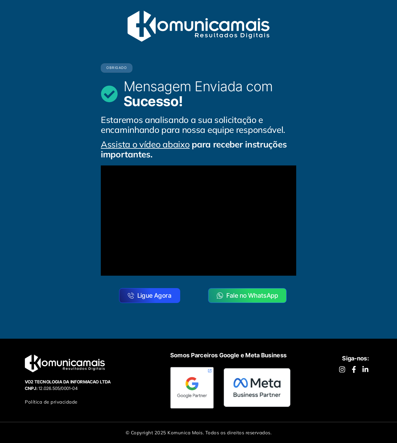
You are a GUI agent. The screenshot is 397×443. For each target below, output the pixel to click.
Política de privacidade (51, 402)
